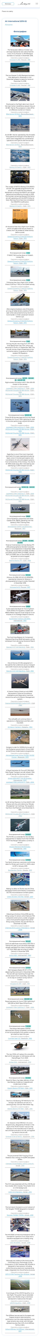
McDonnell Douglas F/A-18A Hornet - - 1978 (20, 391)
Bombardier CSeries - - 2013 (20, 870)
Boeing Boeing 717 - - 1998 (20, 560)
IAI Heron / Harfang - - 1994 (20, 727)
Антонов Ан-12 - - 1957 (20, 587)
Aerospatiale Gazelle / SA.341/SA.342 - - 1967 (20, 527)
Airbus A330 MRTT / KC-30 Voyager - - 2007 (20, 779)
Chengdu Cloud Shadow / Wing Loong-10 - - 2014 (20, 1164)
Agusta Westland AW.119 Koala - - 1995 (20, 847)
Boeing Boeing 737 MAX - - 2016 (20, 1088)
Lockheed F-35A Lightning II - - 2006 (20, 388)
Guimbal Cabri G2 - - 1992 (20, 1038)
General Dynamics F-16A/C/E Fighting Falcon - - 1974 (20, 237)
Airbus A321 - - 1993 (20, 955)
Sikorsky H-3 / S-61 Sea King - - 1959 (20, 647)
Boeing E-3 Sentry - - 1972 (20, 167)
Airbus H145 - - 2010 (20, 1062)
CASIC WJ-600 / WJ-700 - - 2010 (20, 897)
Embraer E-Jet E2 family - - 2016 (20, 1136)
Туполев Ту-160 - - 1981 (20, 60)
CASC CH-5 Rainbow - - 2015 (20, 1192)
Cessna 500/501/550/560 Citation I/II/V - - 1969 (20, 704)
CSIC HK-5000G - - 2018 (20, 1243)
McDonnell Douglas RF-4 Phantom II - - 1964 (20, 815)
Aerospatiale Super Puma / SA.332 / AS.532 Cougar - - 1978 (20, 756)
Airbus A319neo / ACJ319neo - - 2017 (20, 1330)
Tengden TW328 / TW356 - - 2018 (20, 1215)
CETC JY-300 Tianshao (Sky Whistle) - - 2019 (20, 1275)
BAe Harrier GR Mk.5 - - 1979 (20, 115)
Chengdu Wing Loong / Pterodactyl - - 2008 (20, 929)
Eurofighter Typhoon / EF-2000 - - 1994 (20, 619)
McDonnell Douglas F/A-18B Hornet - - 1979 (20, 395)
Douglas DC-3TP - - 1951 (20, 984)
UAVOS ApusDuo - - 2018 (20, 1303)
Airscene (8, 25)
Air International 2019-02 (16, 21)
